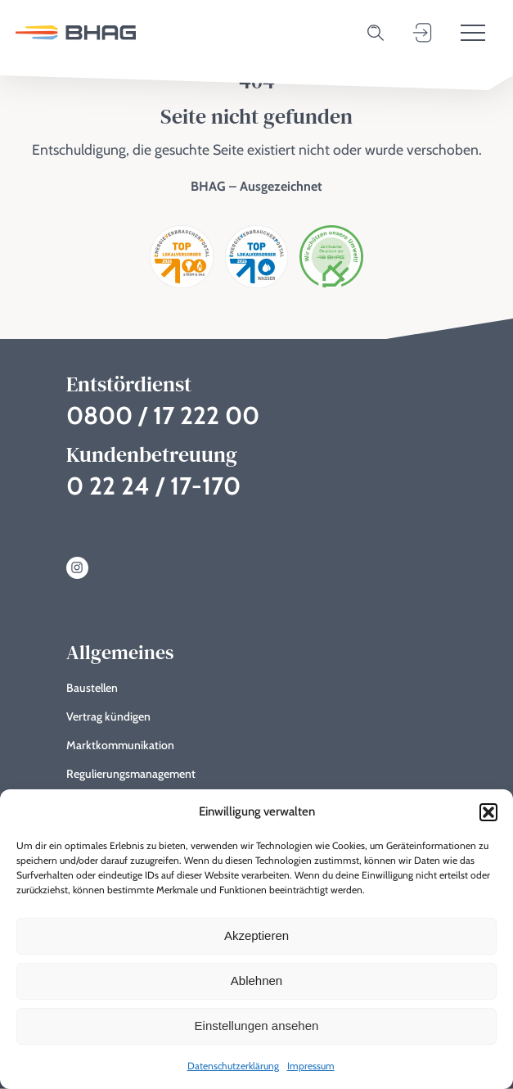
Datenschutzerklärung (233, 1066)
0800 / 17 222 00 (162, 415)
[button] (488, 812)
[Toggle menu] (473, 33)
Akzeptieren (256, 935)
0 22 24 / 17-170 (153, 486)
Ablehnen (256, 980)
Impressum (311, 1066)
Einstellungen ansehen (257, 1026)
